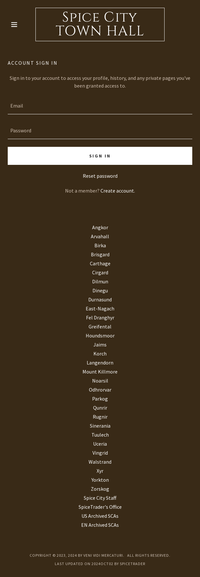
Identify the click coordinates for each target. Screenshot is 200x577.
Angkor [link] (100, 227)
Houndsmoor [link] (100, 335)
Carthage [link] (100, 263)
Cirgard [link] (100, 272)
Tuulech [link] (100, 434)
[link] (100, 24)
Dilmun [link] (100, 281)
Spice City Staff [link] (100, 498)
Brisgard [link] (100, 254)
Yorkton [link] (100, 480)
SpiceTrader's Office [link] (100, 507)
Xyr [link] (100, 471)
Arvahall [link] (100, 236)
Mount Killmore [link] (100, 371)
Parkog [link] (100, 398)
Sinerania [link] (100, 425)
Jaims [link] (100, 344)
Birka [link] (100, 245)
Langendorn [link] (100, 362)
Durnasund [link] (100, 299)
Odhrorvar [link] (100, 389)
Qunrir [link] (100, 407)
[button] (21, 24)
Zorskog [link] (100, 489)
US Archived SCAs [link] (100, 516)
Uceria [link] (100, 443)
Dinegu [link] (100, 290)
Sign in (100, 156)
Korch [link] (100, 353)
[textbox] (100, 105)
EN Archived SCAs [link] (100, 525)
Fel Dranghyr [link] (100, 317)
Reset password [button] (100, 176)
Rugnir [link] (100, 416)
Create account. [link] (117, 190)
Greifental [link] (100, 326)
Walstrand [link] (100, 462)
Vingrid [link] (100, 452)
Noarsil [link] (100, 380)
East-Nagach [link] (100, 308)
